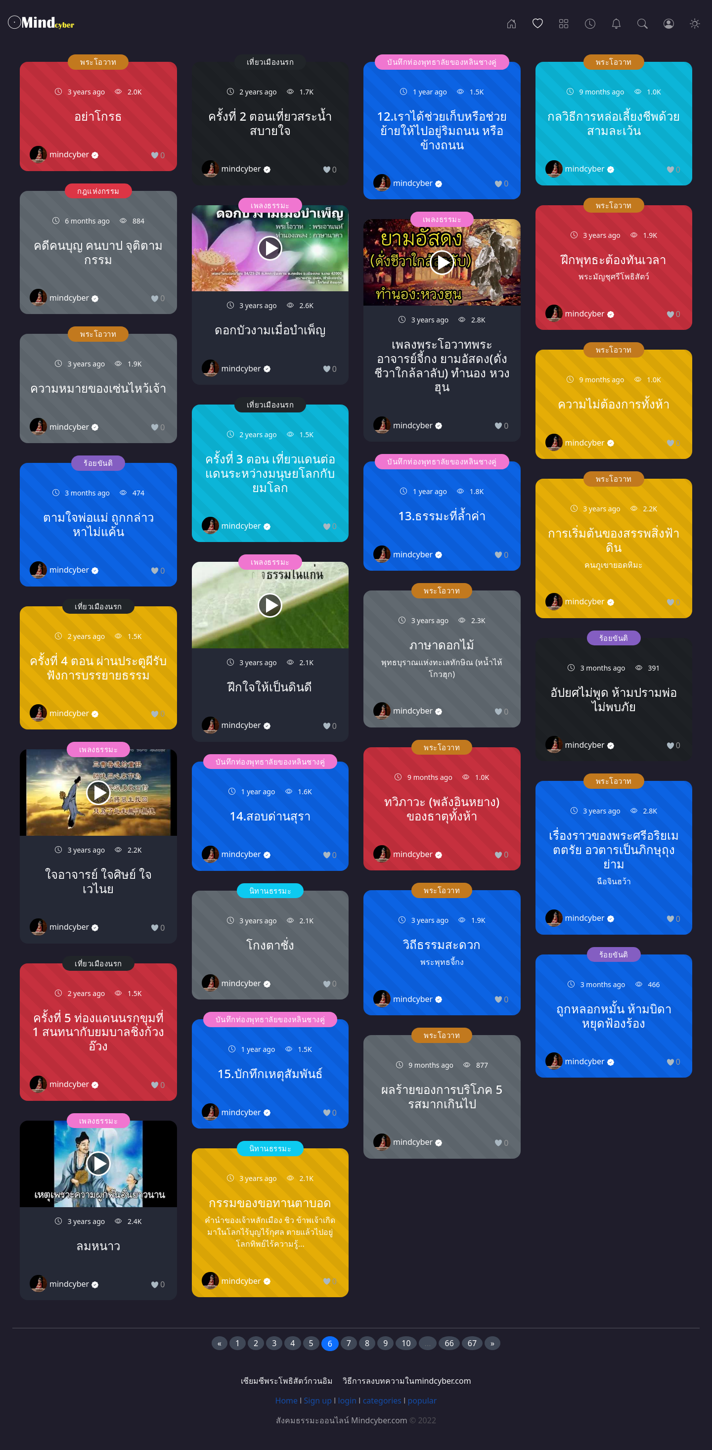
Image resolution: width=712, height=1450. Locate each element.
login (347, 1400)
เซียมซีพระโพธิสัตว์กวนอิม (287, 1380)
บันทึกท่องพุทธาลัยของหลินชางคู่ (270, 762)
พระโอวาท (98, 62)
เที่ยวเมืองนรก (98, 606)
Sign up (318, 1400)
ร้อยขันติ (98, 463)
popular (422, 1400)
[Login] (669, 23)
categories (382, 1400)
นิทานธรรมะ (270, 891)
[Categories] (564, 23)
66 (449, 1343)
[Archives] (590, 23)
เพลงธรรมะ (98, 749)
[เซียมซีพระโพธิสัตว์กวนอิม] (616, 23)
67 (472, 1343)
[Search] (642, 23)
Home (286, 1400)
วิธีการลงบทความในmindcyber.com (407, 1380)
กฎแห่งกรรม (98, 191)
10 (405, 1343)
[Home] (511, 23)
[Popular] (538, 23)
